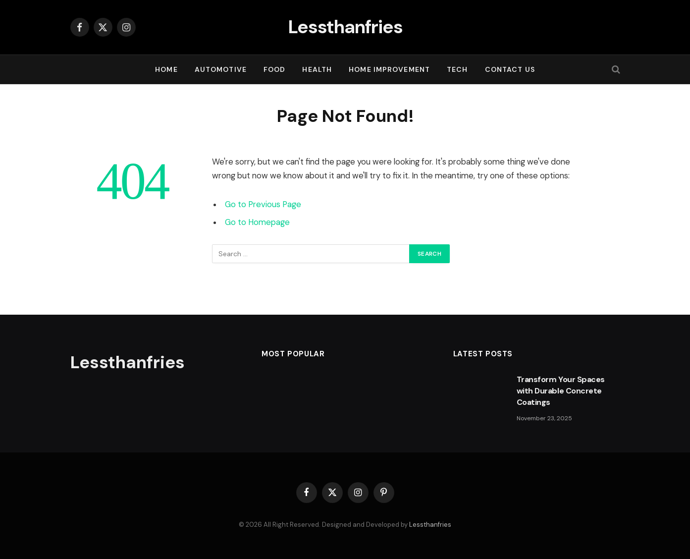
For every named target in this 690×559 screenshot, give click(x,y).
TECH (457, 69)
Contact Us (510, 69)
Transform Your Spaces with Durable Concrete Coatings (561, 390)
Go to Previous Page (263, 204)
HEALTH (317, 69)
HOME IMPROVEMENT (389, 69)
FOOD (274, 69)
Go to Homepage (257, 222)
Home (166, 69)
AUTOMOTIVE (221, 69)
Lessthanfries (430, 524)
